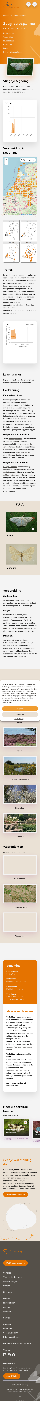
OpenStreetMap (29, 214)
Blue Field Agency (25, 1392)
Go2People (29, 1389)
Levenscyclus (8, 41)
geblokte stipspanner (11, 475)
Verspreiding (8, 37)
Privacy (20, 1396)
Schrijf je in (11, 1376)
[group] (16, 1138)
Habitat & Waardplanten (12, 52)
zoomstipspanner (12, 441)
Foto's (5, 48)
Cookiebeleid (19, 719)
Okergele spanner (10, 467)
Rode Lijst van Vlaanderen (13, 628)
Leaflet (23, 214)
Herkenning (7, 44)
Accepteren (20, 708)
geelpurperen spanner (12, 470)
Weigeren (20, 714)
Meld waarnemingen (15, 1263)
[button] (6, 159)
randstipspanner (15, 439)
